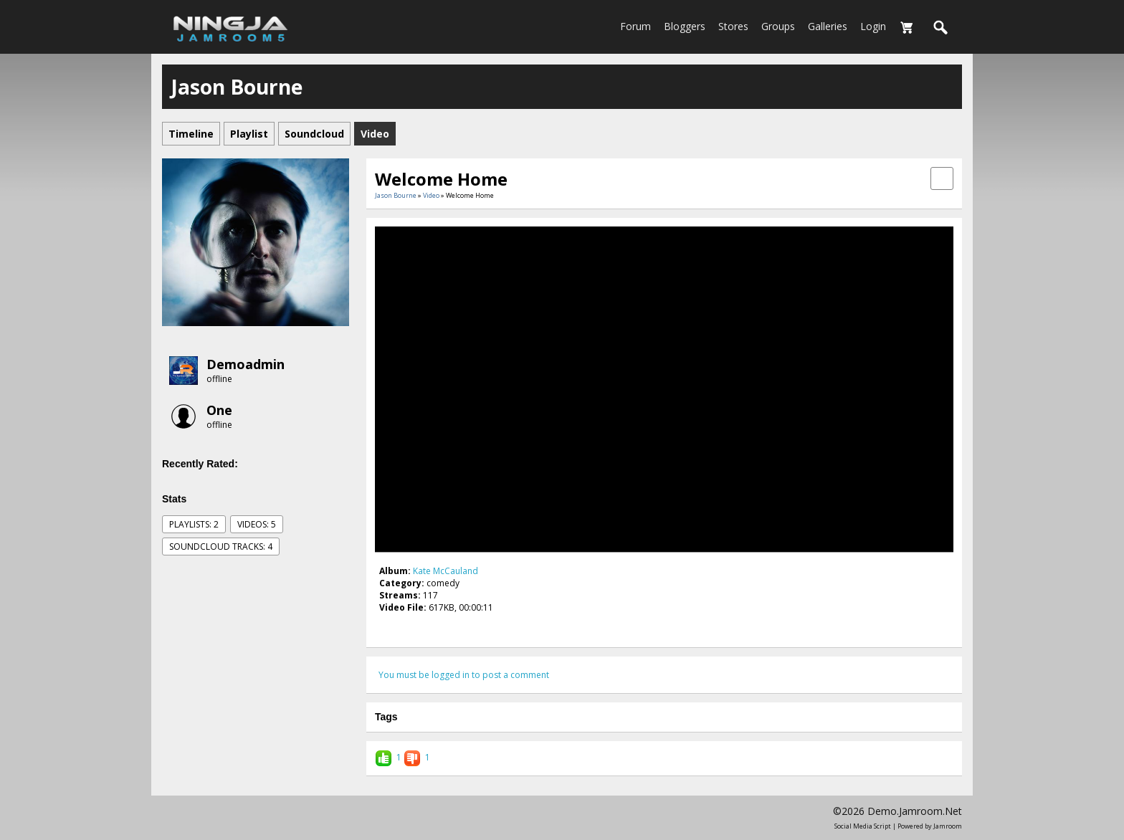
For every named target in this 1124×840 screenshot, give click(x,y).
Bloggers (684, 26)
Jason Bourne (395, 195)
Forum (635, 26)
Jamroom (947, 826)
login (873, 26)
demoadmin (245, 364)
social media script (862, 826)
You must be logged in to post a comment (463, 675)
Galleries (827, 26)
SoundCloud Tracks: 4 (220, 546)
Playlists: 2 (194, 524)
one (219, 410)
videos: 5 (256, 524)
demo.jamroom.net (914, 811)
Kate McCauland (445, 571)
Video (431, 195)
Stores (733, 26)
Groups (778, 26)
